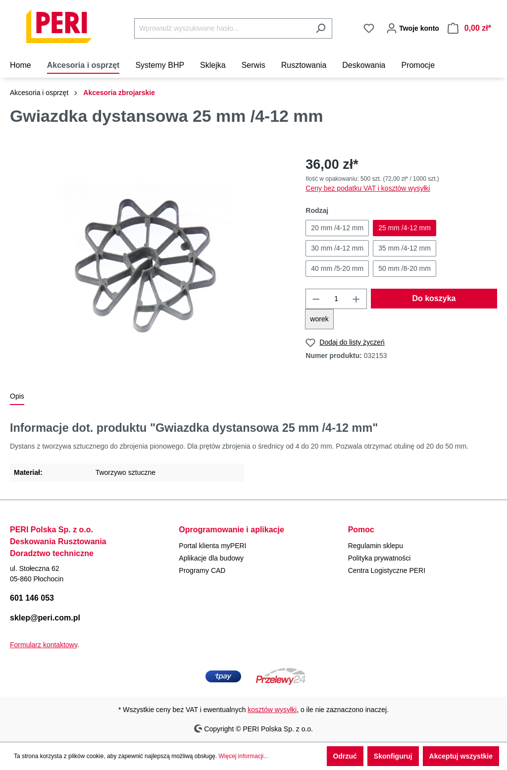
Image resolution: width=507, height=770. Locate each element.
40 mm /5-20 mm (337, 268)
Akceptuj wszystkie (461, 756)
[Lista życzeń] (368, 28)
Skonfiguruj (393, 756)
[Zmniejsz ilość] (315, 299)
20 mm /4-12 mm (337, 228)
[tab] (17, 397)
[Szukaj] (320, 28)
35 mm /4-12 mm (404, 248)
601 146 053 (32, 598)
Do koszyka (434, 298)
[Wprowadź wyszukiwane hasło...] (221, 28)
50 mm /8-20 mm (404, 268)
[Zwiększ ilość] (356, 299)
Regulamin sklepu (375, 546)
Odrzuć (345, 756)
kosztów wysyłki (272, 710)
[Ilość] (336, 299)
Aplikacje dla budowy (211, 558)
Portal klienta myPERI (212, 546)
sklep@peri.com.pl (45, 618)
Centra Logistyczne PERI (386, 570)
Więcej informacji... (244, 756)
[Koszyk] (469, 28)
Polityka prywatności (379, 558)
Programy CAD (202, 570)
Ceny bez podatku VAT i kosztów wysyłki (367, 188)
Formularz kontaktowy (43, 645)
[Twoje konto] (411, 28)
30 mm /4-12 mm (337, 248)
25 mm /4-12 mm (404, 228)
